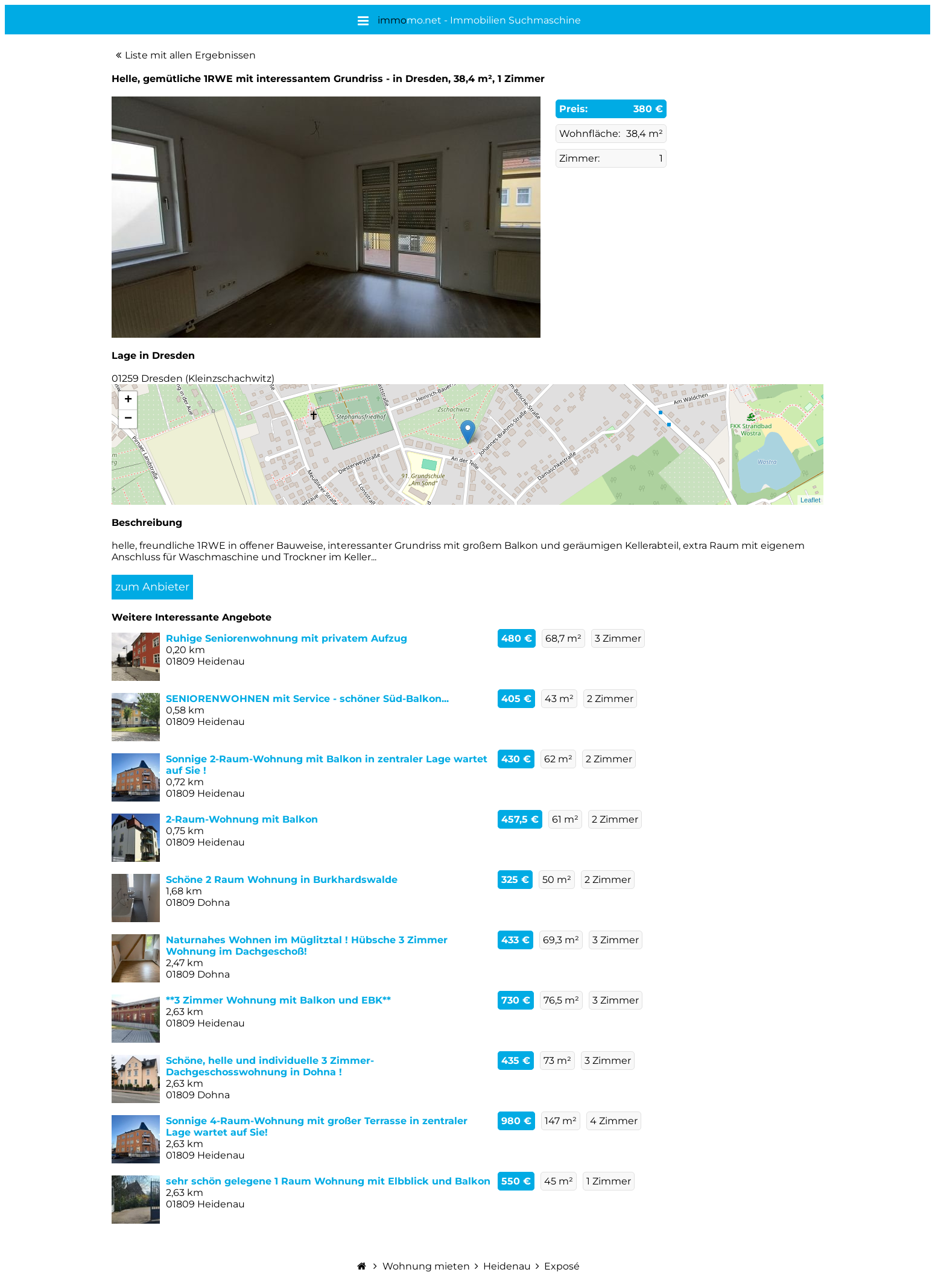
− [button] (128, 419)
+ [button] (128, 400)
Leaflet (810, 500)
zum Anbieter (152, 586)
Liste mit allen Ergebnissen (190, 55)
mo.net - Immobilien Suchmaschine (479, 20)
